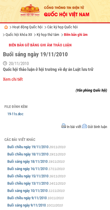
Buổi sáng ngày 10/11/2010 (27, 190)
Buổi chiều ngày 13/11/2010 (28, 183)
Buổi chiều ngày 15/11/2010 (28, 176)
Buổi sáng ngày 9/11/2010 (27, 205)
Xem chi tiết (13, 79)
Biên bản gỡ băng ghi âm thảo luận (40, 45)
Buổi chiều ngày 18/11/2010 (28, 154)
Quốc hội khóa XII (19, 34)
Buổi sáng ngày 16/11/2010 (27, 169)
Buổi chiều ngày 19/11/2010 (28, 147)
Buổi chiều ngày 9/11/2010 (27, 198)
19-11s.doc (15, 114)
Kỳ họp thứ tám (48, 34)
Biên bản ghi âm (76, 34)
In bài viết (74, 127)
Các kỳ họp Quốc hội (62, 27)
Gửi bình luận (97, 127)
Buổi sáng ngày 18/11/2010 (27, 161)
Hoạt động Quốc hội (27, 27)
